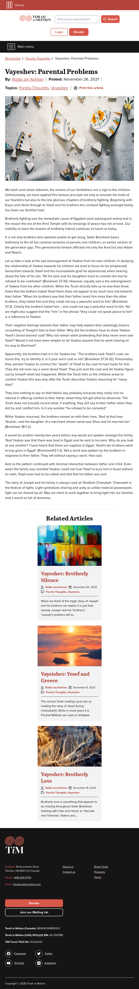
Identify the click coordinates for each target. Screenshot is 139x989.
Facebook (20, 953)
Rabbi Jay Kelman (27, 79)
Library (15, 5)
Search (113, 19)
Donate (79, 32)
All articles (13, 59)
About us (68, 866)
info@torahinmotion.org (27, 884)
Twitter (48, 953)
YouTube (19, 963)
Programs (99, 872)
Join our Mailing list (34, 912)
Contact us (69, 872)
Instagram (50, 963)
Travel (97, 877)
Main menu (21, 47)
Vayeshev (59, 87)
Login (59, 32)
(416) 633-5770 (22, 877)
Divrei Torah (101, 866)
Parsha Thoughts (37, 59)
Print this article (88, 88)
